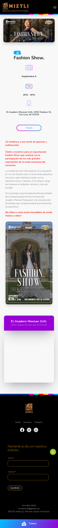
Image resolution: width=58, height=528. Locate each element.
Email (11, 458)
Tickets (29, 524)
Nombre (12, 472)
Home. (18, 422)
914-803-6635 (29, 505)
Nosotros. (27, 422)
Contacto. (38, 422)
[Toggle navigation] (54, 8)
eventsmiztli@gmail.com (29, 508)
